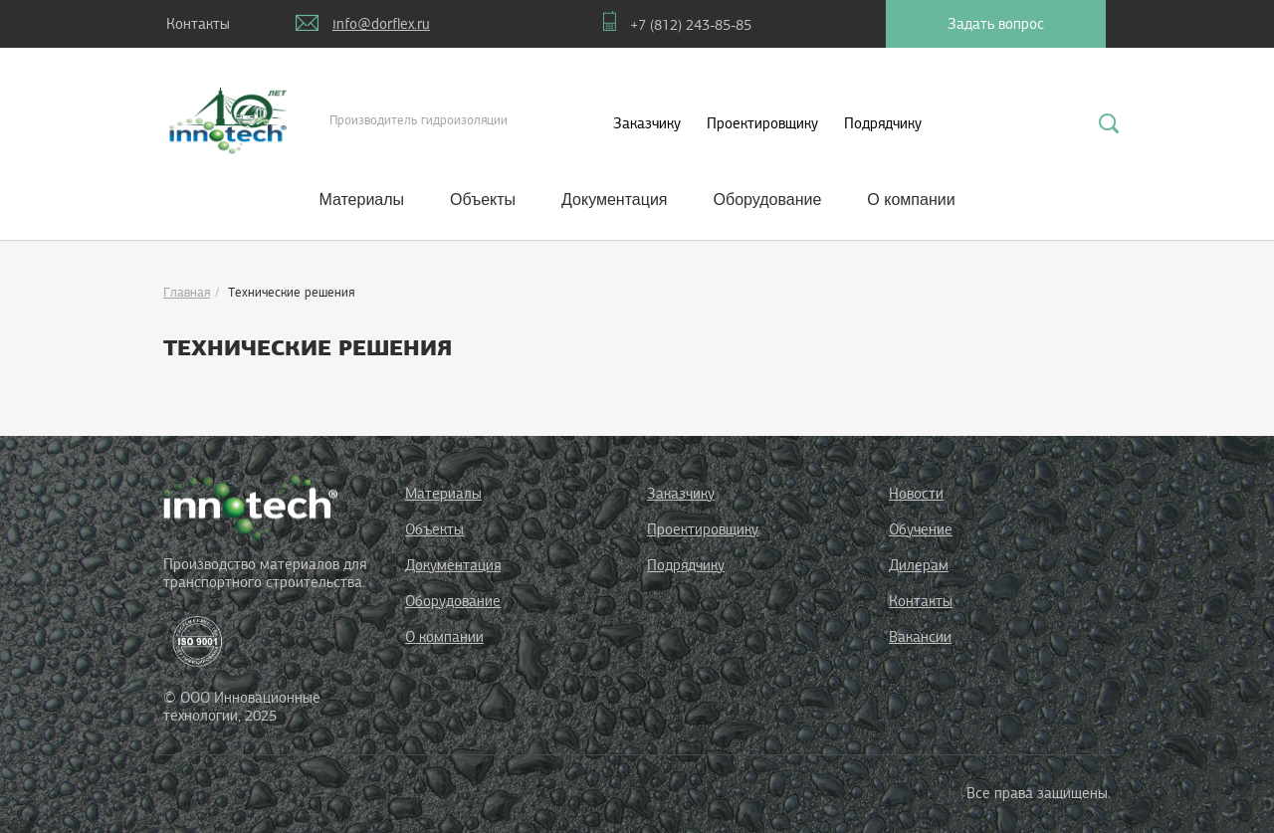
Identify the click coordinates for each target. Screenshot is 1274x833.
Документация (614, 199)
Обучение (921, 529)
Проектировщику (762, 123)
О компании (911, 199)
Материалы (361, 199)
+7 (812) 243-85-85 (690, 25)
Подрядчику (883, 123)
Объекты (483, 199)
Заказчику (647, 123)
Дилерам (919, 565)
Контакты (198, 24)
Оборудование (768, 199)
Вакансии (920, 637)
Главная (186, 293)
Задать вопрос (996, 24)
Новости (916, 494)
